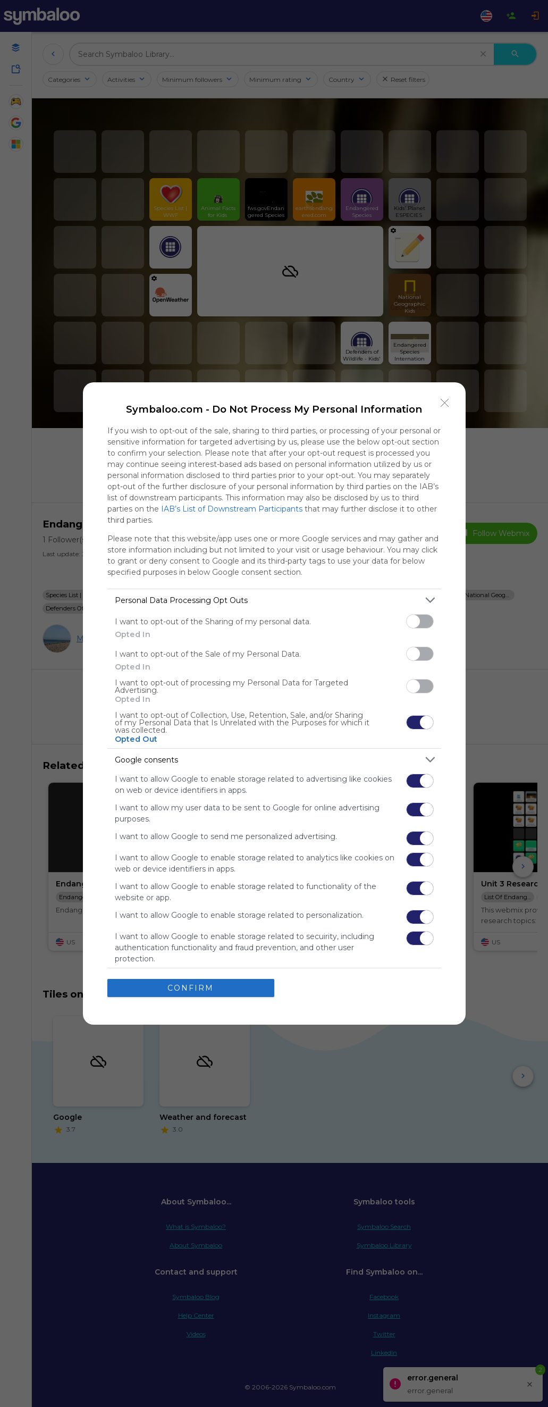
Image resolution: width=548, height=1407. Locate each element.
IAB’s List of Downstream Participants (231, 509)
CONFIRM (190, 988)
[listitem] (274, 600)
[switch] (420, 621)
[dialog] (274, 703)
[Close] (445, 403)
